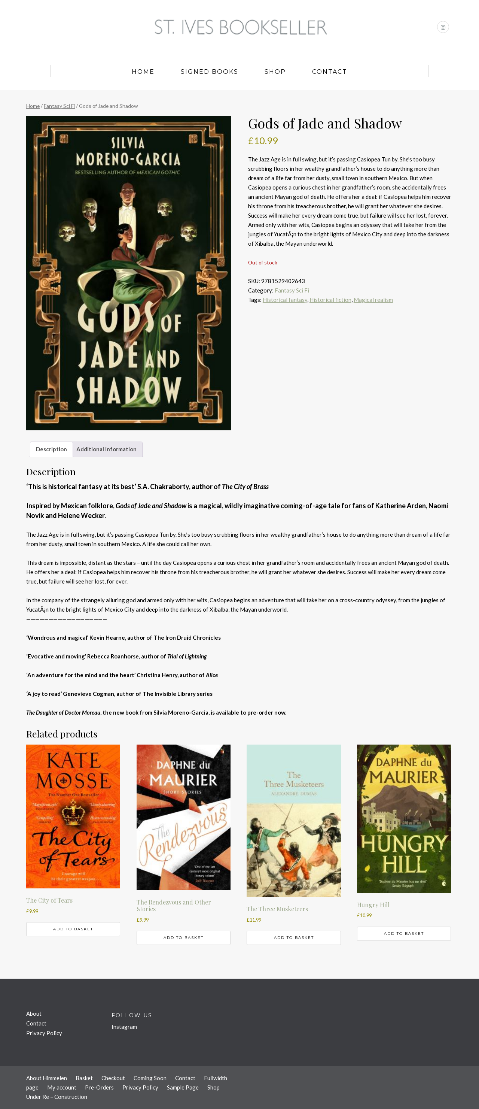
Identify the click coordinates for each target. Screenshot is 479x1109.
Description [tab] (51, 449)
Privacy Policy (44, 1033)
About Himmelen (46, 1078)
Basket (84, 1078)
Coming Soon (150, 1078)
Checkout (113, 1078)
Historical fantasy (285, 299)
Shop (275, 71)
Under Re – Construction (56, 1096)
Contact (329, 71)
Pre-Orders (99, 1087)
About (34, 1013)
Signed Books (209, 71)
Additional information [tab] (106, 449)
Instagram (124, 1026)
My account (61, 1087)
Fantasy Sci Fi (59, 106)
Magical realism (373, 299)
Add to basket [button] (73, 929)
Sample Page (183, 1087)
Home (143, 71)
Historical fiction (330, 299)
